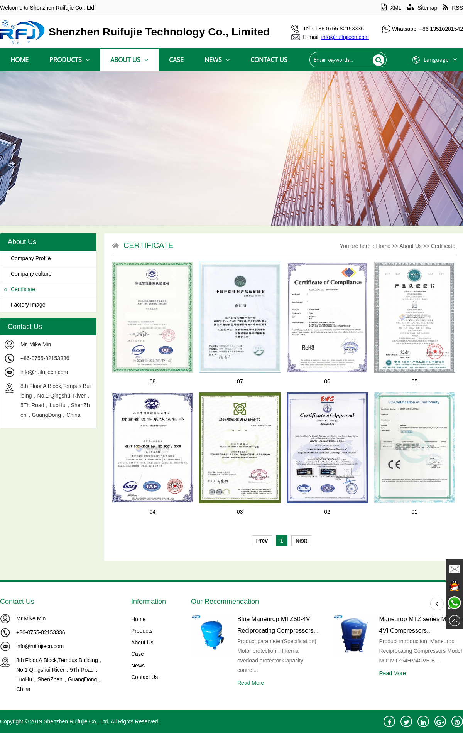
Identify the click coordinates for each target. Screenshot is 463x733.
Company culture (28, 274)
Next (301, 541)
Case (176, 60)
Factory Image (24, 305)
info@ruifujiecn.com (44, 372)
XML (391, 8)
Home (19, 60)
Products (69, 60)
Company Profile (27, 258)
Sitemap (422, 8)
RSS (453, 8)
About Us (129, 60)
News (217, 60)
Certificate (19, 289)
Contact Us (268, 60)
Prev (262, 541)
